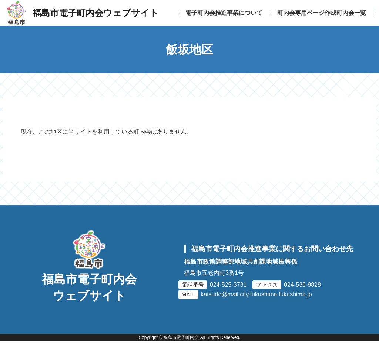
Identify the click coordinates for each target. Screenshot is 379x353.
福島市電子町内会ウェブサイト (89, 299)
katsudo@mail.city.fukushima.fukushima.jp (256, 300)
